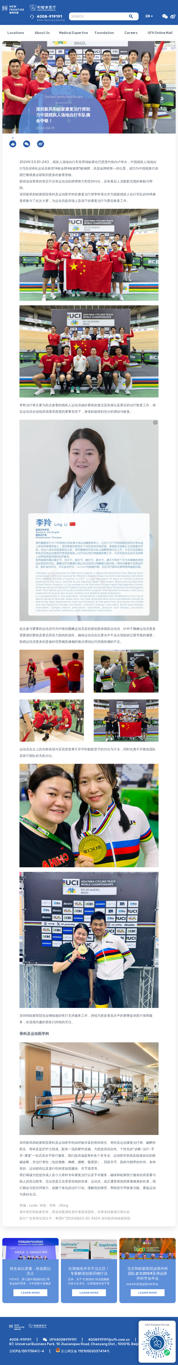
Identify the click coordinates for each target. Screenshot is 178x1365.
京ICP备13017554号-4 (26, 1351)
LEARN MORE (30, 1292)
